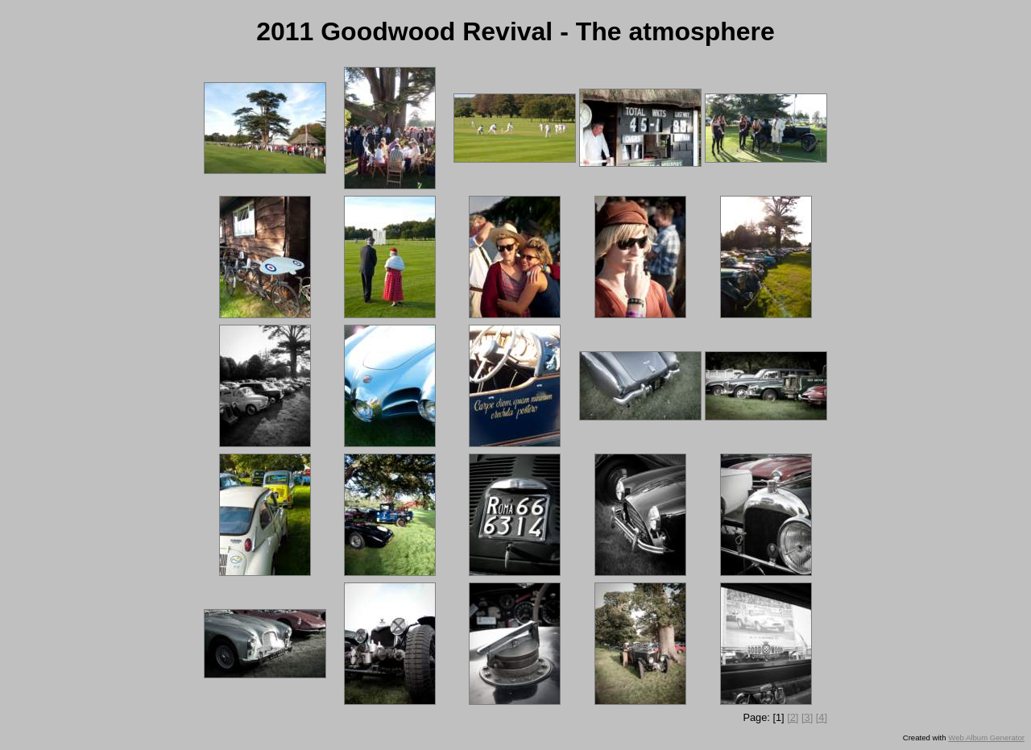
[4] (821, 717)
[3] (807, 717)
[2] (792, 717)
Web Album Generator (986, 737)
